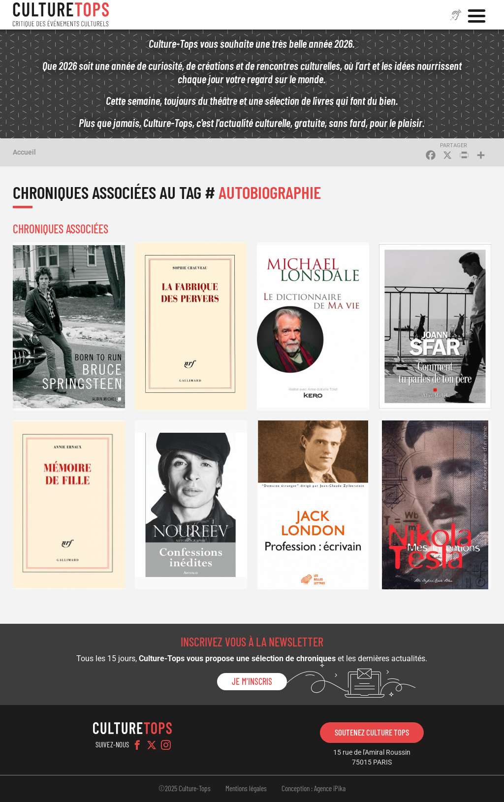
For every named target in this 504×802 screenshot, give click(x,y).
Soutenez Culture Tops (372, 732)
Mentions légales (246, 788)
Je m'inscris (252, 681)
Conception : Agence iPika (314, 788)
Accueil (24, 152)
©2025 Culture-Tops (184, 788)
